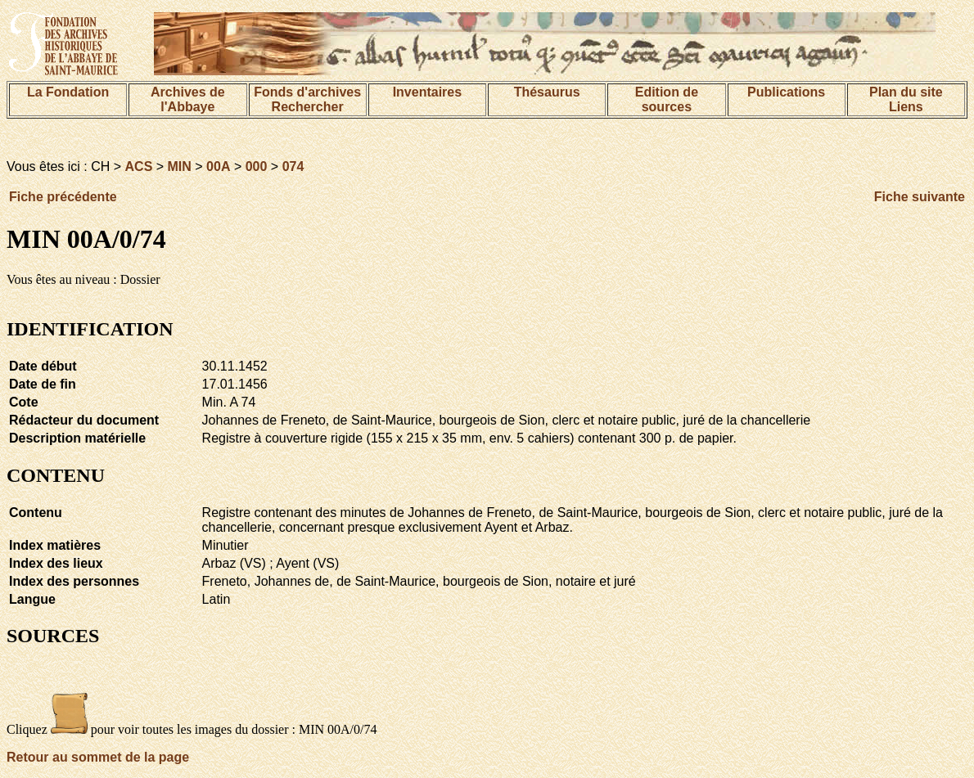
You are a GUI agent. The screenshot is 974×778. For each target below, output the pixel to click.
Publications (786, 92)
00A (218, 166)
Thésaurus (547, 92)
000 (257, 166)
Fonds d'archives (307, 92)
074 (293, 166)
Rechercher (308, 107)
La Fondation (68, 92)
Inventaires (427, 92)
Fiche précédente (63, 197)
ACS (139, 166)
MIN (180, 166)
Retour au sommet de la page (98, 757)
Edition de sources (666, 99)
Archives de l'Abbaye (188, 99)
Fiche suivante (919, 197)
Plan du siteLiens (906, 99)
